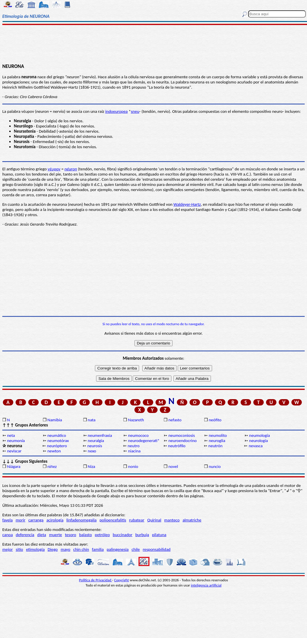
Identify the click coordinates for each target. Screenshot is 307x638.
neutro (133, 445)
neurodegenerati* (144, 440)
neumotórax (58, 440)
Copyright (121, 580)
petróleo (102, 534)
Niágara (13, 466)
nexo (92, 451)
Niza (91, 466)
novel (173, 466)
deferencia (25, 534)
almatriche (192, 520)
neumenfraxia (100, 435)
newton (54, 451)
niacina (134, 451)
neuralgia (96, 440)
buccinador (122, 534)
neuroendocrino (183, 440)
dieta (41, 534)
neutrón (215, 445)
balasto (85, 534)
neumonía (16, 440)
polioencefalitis (113, 520)
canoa (7, 534)
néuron (71, 169)
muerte (55, 534)
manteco (171, 520)
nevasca (256, 445)
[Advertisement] (153, 44)
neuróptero (57, 445)
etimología (35, 549)
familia (98, 549)
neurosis (94, 445)
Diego (53, 549)
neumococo (138, 435)
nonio (133, 466)
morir (20, 520)
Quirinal (154, 520)
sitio (19, 549)
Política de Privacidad (95, 580)
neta (11, 435)
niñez (52, 466)
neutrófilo (176, 445)
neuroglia (217, 440)
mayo (65, 549)
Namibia (54, 419)
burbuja (142, 534)
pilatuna (159, 534)
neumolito (218, 435)
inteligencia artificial (206, 585)
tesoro (70, 534)
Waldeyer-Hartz (187, 204)
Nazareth (136, 419)
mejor (7, 549)
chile (136, 549)
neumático (56, 435)
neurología (258, 440)
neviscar (14, 451)
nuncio (214, 466)
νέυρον (54, 169)
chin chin (81, 549)
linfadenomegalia (81, 520)
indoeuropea (116, 111)
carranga (36, 520)
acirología (54, 520)
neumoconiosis (182, 435)
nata (92, 419)
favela (7, 520)
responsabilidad (157, 549)
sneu (135, 111)
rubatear (136, 520)
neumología (259, 435)
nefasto (175, 419)
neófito (215, 419)
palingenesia (118, 549)
